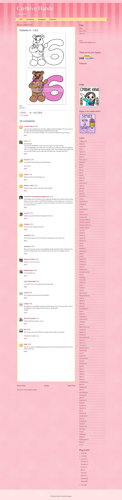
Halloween (82, 293)
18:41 (32, 235)
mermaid (81, 329)
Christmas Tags (83, 227)
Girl (80, 290)
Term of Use (82, 31)
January (83, 481)
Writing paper (83, 439)
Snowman (82, 395)
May (82, 470)
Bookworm (82, 183)
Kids (80, 311)
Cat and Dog (82, 209)
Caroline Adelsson (29, 126)
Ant (80, 149)
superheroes (82, 416)
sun (80, 410)
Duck (80, 254)
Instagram (42, 19)
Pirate (80, 361)
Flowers (81, 280)
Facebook (30, 19)
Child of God (82, 214)
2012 (82, 459)
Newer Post (21, 386)
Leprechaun (82, 319)
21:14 (37, 318)
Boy (80, 191)
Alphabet (81, 141)
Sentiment (82, 387)
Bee (80, 167)
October (83, 467)
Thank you (82, 426)
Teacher (81, 424)
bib (80, 172)
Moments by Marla (29, 259)
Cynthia (26, 292)
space (80, 397)
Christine (26, 224)
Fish (80, 274)
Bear (80, 165)
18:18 (31, 224)
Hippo (81, 303)
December (84, 461)
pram (80, 366)
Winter (81, 437)
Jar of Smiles (82, 308)
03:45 (37, 281)
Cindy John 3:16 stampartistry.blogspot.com (36, 196)
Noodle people (83, 348)
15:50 (51, 196)
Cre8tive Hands (35, 8)
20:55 (35, 270)
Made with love (83, 327)
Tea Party (81, 421)
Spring (81, 403)
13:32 (35, 185)
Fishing (81, 277)
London (81, 321)
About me (82, 33)
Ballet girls (82, 159)
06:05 (29, 344)
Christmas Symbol (84, 225)
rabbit (80, 374)
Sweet (81, 418)
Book (80, 180)
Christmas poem (83, 222)
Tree (80, 431)
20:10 (36, 259)
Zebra (80, 442)
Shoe (80, 389)
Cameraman (82, 201)
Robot (81, 379)
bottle (80, 186)
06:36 (30, 303)
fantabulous (82, 269)
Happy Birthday (83, 295)
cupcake (81, 238)
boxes (80, 188)
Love (80, 324)
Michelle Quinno (28, 270)
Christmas (82, 217)
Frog (80, 285)
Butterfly (81, 196)
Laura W (26, 213)
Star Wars (81, 405)
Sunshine (81, 413)
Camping (81, 204)
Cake (80, 199)
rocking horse (82, 382)
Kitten (81, 314)
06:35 (30, 292)
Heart (80, 298)
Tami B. (26, 174)
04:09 (28, 329)
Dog (80, 243)
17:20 (31, 213)
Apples (81, 151)
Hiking (81, 301)
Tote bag (81, 429)
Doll (80, 246)
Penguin (81, 356)
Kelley (26, 344)
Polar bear (82, 363)
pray (80, 369)
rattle (80, 376)
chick (80, 212)
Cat (80, 206)
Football (81, 282)
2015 (82, 456)
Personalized (82, 358)
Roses (80, 384)
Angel (81, 144)
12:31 (29, 141)
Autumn (81, 154)
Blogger (69, 496)
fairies (81, 267)
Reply (25, 135)
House (81, 306)
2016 (82, 453)
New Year (81, 345)
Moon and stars (83, 337)
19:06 (32, 246)
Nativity (81, 342)
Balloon (81, 162)
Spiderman (82, 400)
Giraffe (81, 287)
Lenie (25, 141)
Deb (25, 329)
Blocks (81, 178)
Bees (80, 170)
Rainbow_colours (29, 185)
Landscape (82, 316)
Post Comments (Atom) (30, 389)
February (83, 478)
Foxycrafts (27, 159)
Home (46, 386)
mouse (81, 340)
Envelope (81, 264)
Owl (80, 353)
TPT (21, 19)
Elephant (81, 259)
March (83, 475)
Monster (81, 335)
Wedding (81, 434)
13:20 (30, 174)
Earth (80, 256)
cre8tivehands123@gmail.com (87, 42)
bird (80, 175)
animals (81, 146)
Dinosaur (81, 240)
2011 (82, 485)
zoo (80, 444)
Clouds (81, 233)
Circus (81, 230)
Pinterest (52, 19)
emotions (81, 261)
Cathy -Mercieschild (29, 281)
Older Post (71, 386)
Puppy (81, 371)
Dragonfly (82, 251)
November (84, 464)
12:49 (32, 159)
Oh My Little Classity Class (31, 336)
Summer (81, 408)
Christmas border (83, 219)
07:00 (36, 126)
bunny (81, 193)
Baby (80, 157)
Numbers (26, 115)
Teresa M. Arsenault (29, 318)
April (82, 473)
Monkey (81, 332)
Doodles (81, 248)
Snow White (82, 392)
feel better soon (83, 272)
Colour (81, 235)
